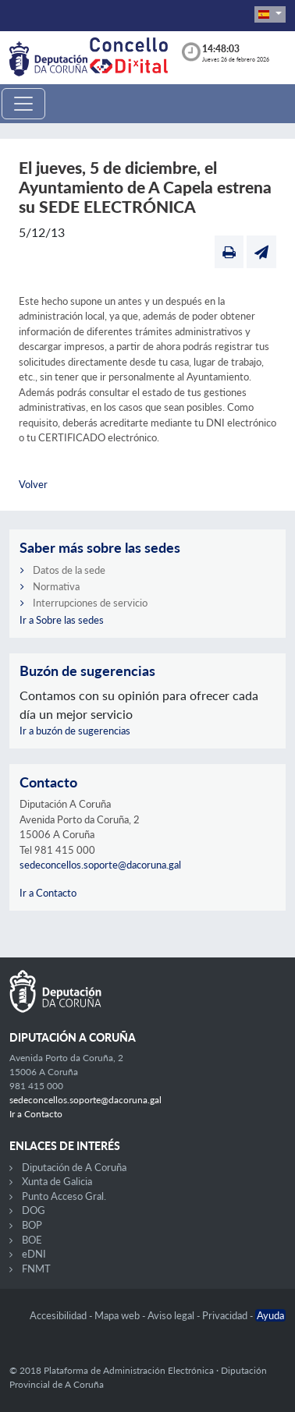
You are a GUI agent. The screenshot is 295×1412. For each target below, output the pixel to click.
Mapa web (118, 1315)
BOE (32, 1239)
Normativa (56, 586)
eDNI (34, 1253)
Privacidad (226, 1315)
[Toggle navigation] (23, 103)
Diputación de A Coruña (74, 1167)
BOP (32, 1225)
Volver (33, 484)
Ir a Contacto (48, 892)
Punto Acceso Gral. (64, 1196)
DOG (33, 1210)
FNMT (36, 1268)
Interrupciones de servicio (90, 602)
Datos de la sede (69, 570)
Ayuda (270, 1315)
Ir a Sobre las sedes (62, 620)
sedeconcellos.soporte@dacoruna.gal (100, 864)
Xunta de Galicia (57, 1181)
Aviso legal (172, 1315)
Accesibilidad (59, 1315)
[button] (270, 14)
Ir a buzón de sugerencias (75, 730)
